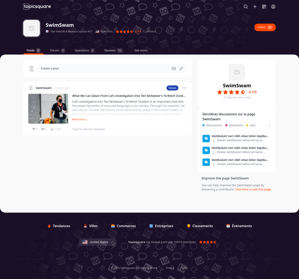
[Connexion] (273, 6)
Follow (265, 27)
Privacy (170, 268)
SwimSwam (60, 24)
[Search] (247, 6)
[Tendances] (58, 226)
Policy (184, 268)
